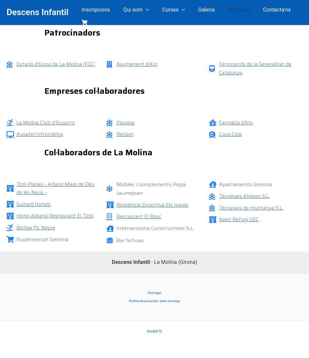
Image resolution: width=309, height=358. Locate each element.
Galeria (201, 10)
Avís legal (154, 290)
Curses (171, 10)
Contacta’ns (267, 10)
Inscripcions (99, 10)
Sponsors (231, 10)
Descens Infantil (37, 10)
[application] (146, 10)
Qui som (137, 10)
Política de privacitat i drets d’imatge (154, 299)
